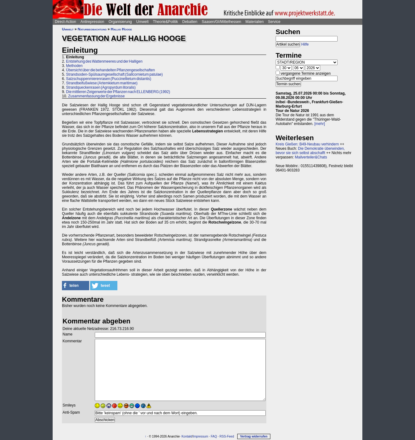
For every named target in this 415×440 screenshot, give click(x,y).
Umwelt (142, 22)
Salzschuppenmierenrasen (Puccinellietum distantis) (108, 79)
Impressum (200, 436)
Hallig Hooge (121, 29)
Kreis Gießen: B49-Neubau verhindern (307, 144)
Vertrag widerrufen (253, 436)
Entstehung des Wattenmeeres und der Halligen (104, 61)
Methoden (74, 66)
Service (274, 22)
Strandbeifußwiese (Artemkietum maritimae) (102, 83)
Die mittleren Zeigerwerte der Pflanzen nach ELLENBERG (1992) (118, 92)
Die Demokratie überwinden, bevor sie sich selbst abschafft (310, 150)
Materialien (255, 22)
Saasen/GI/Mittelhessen (221, 22)
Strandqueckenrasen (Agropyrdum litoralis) (101, 87)
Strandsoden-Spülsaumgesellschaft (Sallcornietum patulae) (114, 74)
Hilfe (305, 44)
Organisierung (120, 22)
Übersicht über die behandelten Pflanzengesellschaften (110, 70)
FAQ (214, 436)
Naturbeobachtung (92, 29)
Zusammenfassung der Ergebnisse (96, 96)
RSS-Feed (227, 436)
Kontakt (186, 436)
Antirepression (92, 22)
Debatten (190, 22)
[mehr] (319, 124)
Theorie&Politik (165, 22)
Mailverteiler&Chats (311, 157)
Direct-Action (65, 22)
